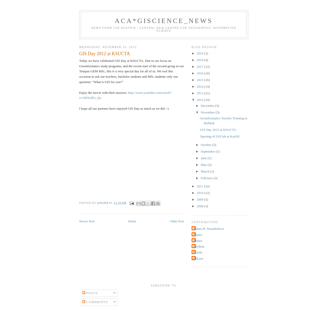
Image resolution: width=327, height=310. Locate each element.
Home (132, 221)
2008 (200, 206)
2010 (200, 193)
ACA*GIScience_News (164, 21)
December (208, 106)
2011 (200, 186)
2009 (200, 199)
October (206, 145)
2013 (200, 93)
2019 (200, 53)
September (208, 151)
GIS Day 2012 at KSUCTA (218, 130)
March (205, 171)
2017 (200, 66)
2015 (200, 80)
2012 (200, 100)
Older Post (177, 221)
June (204, 158)
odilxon (198, 258)
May (204, 165)
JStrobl (197, 252)
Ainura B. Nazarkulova (208, 229)
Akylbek (198, 246)
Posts (90, 293)
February (207, 178)
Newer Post (87, 221)
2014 (200, 86)
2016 (200, 73)
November (208, 112)
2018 (200, 60)
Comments (95, 302)
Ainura (197, 235)
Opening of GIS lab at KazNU (220, 136)
